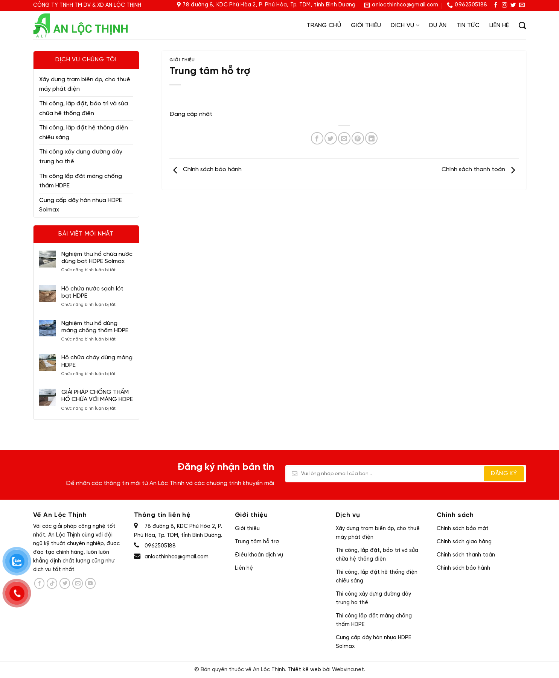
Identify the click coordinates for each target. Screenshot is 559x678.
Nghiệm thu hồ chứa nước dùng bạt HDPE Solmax (97, 258)
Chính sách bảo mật (463, 529)
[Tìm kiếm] (522, 25)
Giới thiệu (366, 25)
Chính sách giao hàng (464, 542)
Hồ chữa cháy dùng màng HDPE (97, 361)
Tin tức (468, 25)
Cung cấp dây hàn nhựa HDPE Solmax (80, 205)
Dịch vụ (405, 25)
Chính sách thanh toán (480, 169)
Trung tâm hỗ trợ (257, 542)
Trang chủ (323, 25)
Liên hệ (499, 25)
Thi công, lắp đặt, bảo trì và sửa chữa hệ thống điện (83, 108)
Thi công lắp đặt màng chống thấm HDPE (80, 181)
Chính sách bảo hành (205, 169)
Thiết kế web (304, 670)
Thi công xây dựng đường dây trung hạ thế (80, 157)
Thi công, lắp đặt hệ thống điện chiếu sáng (83, 133)
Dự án (438, 25)
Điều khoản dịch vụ (259, 555)
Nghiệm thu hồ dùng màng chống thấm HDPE (94, 327)
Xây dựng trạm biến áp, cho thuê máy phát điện (84, 84)
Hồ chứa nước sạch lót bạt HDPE (92, 292)
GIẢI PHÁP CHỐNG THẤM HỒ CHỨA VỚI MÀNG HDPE (97, 396)
